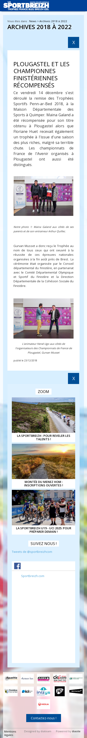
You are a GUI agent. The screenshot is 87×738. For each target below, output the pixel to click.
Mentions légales (10, 733)
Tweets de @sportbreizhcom (32, 552)
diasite (76, 731)
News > (34, 21)
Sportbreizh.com (32, 576)
